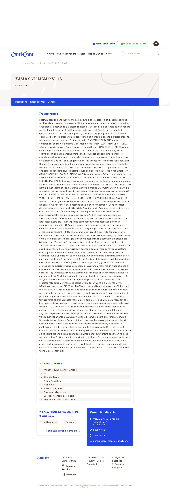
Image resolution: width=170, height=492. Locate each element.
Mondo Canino (95, 53)
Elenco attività (69, 460)
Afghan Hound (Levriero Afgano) (61, 369)
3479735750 (99, 430)
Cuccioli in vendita (66, 53)
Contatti (52, 101)
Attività (50, 53)
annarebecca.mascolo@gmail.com (110, 441)
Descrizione (21, 101)
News (109, 53)
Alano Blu (49, 384)
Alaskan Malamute (53, 388)
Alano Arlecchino (52, 381)
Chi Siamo (67, 457)
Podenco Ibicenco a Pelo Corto (60, 399)
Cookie (100, 460)
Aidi (45, 373)
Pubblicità (69, 474)
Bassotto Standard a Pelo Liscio (60, 395)
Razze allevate (37, 101)
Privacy (91, 460)
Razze (82, 53)
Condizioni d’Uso (95, 457)
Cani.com (22, 53)
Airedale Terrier (52, 377)
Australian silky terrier (55, 392)
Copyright (92, 464)
